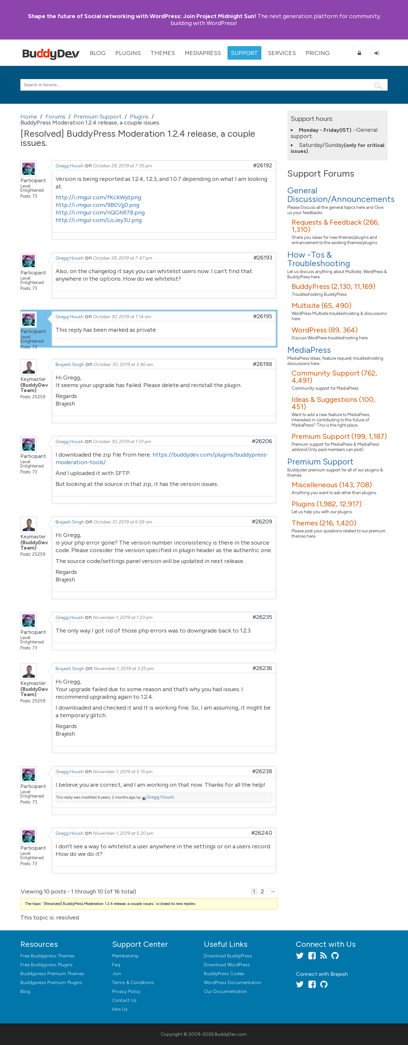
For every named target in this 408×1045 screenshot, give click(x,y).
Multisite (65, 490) (321, 305)
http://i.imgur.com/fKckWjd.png (98, 197)
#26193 (262, 258)
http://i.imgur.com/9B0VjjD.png (97, 205)
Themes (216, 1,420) (324, 523)
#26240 (261, 833)
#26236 (262, 668)
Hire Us (120, 1009)
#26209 (262, 521)
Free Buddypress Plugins (46, 965)
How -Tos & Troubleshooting (318, 258)
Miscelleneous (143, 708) (332, 484)
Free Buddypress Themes (47, 956)
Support (244, 53)
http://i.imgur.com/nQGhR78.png (100, 212)
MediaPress (203, 53)
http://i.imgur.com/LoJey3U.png (99, 220)
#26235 (262, 617)
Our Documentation (225, 991)
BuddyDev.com (231, 1034)
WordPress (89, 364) (325, 329)
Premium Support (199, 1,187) (339, 436)
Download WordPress (227, 965)
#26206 (262, 441)
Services (282, 53)
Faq (116, 965)
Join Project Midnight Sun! (142, 16)
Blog (98, 53)
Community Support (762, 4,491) (334, 377)
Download (228, 956)
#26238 (262, 771)
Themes (163, 53)
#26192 (262, 165)
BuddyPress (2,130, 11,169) (333, 286)
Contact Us (124, 1000)
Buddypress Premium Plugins (51, 982)
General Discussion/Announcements (341, 194)
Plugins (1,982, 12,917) (327, 503)
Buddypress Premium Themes (52, 973)
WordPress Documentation (232, 982)
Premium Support (320, 461)
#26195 (262, 316)
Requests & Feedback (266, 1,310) (335, 226)
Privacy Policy (126, 991)
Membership (125, 956)
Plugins (128, 53)
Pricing (318, 53)
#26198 (262, 364)
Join (116, 973)
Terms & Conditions (133, 982)
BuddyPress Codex (224, 973)
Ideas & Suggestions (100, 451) (333, 403)
